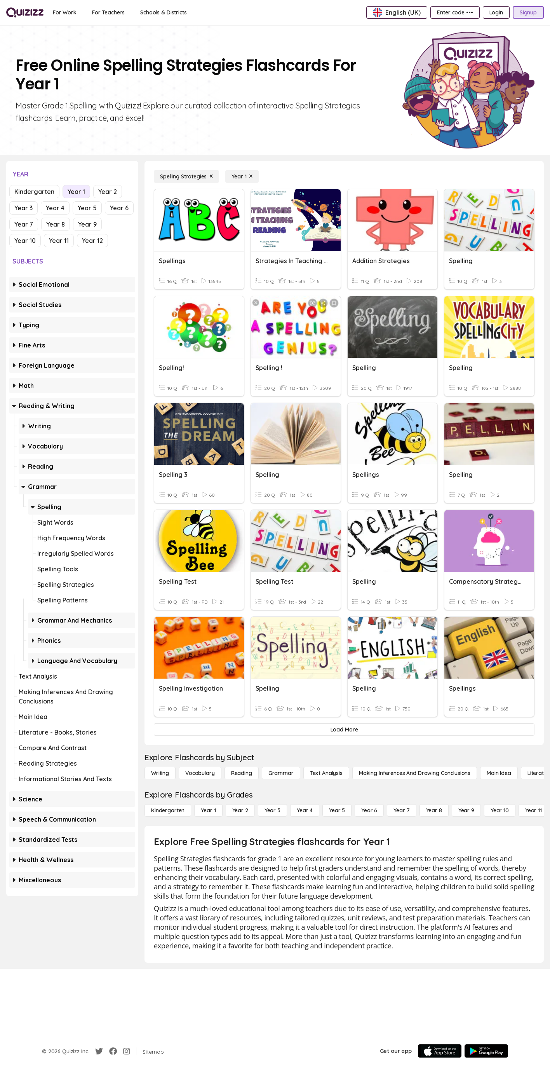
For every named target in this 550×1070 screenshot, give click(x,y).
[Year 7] (401, 810)
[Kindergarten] (167, 810)
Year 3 (23, 208)
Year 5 (87, 208)
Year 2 (107, 191)
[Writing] (160, 773)
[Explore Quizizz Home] (25, 12)
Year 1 (76, 191)
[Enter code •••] (454, 12)
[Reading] (242, 773)
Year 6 (119, 208)
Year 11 (59, 240)
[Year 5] (337, 810)
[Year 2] (240, 810)
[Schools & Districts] (163, 12)
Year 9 (87, 224)
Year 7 (23, 224)
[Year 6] (369, 810)
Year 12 (92, 240)
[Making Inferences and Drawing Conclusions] (414, 773)
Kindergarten (34, 191)
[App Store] (439, 1051)
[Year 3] (272, 810)
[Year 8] (434, 810)
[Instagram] (126, 1051)
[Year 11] (533, 810)
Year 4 (55, 208)
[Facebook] (113, 1051)
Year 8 (55, 224)
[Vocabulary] (200, 773)
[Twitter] (99, 1051)
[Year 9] (466, 810)
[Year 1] (242, 176)
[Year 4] (304, 810)
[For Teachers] (108, 12)
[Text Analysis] (326, 773)
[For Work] (65, 12)
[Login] (496, 12)
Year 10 (25, 240)
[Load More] (344, 729)
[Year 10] (499, 810)
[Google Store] (486, 1051)
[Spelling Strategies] (186, 176)
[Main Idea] (499, 773)
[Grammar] (281, 773)
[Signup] (528, 12)
